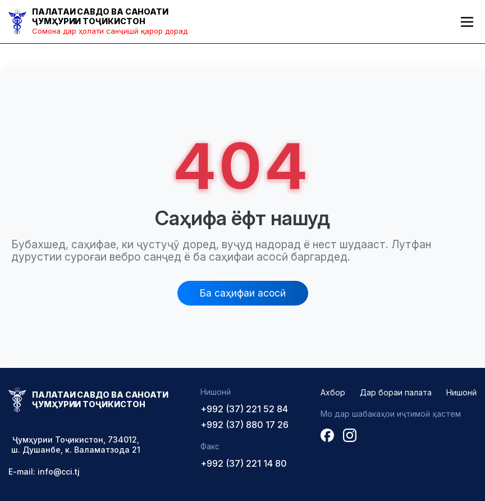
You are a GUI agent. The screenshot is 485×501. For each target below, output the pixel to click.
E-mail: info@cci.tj (44, 471)
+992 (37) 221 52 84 (244, 409)
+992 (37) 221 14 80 (243, 463)
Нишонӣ (461, 392)
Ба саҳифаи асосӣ (243, 293)
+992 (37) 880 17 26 (244, 424)
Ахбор (333, 392)
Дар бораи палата (396, 392)
